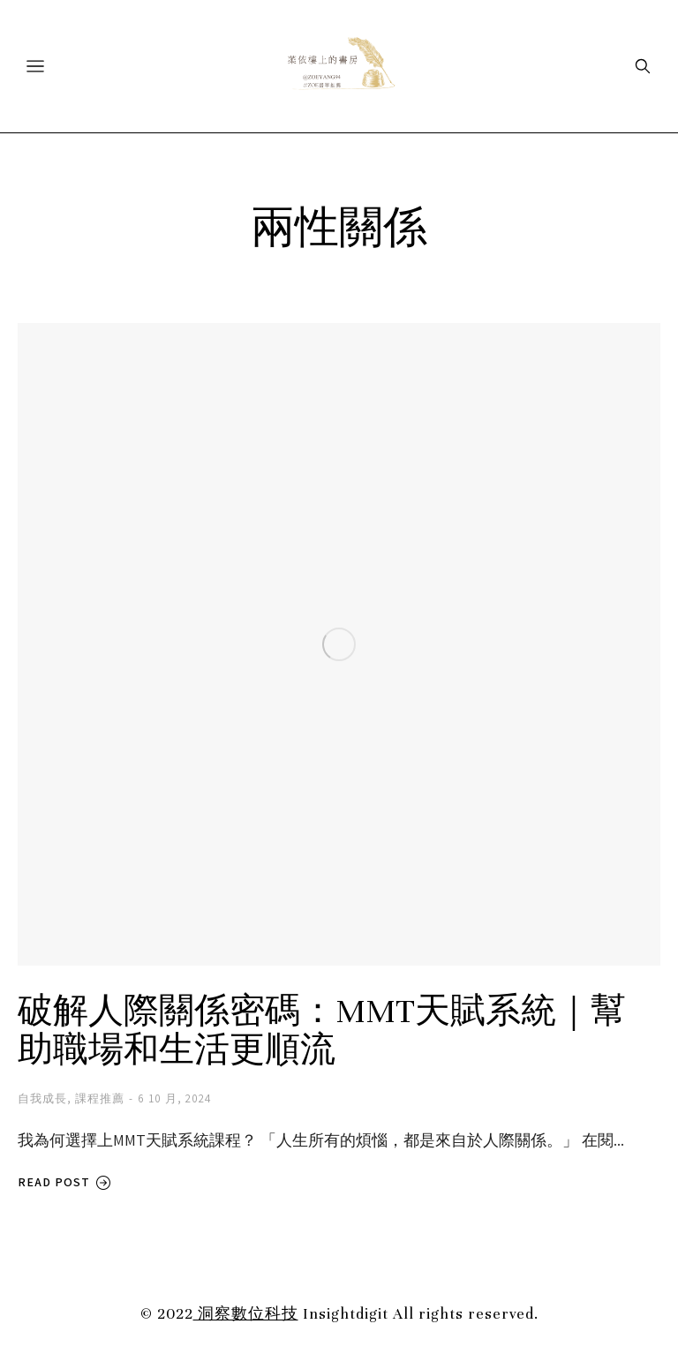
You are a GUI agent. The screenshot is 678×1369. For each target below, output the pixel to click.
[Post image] (339, 644)
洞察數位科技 (245, 1314)
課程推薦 (99, 1098)
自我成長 (42, 1098)
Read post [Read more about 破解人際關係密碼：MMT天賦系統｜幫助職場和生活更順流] (64, 1182)
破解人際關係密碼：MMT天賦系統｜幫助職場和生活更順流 (322, 1031)
